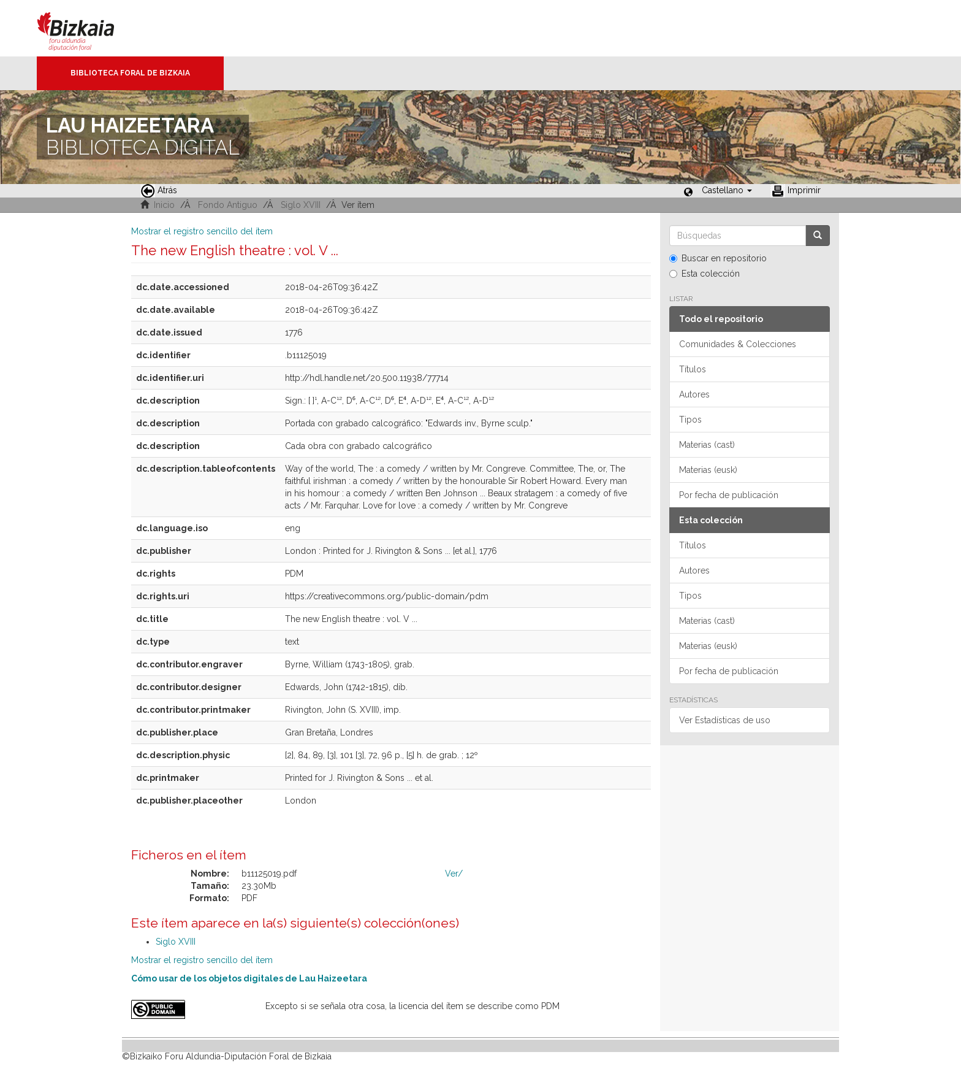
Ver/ (454, 873)
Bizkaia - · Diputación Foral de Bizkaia (88, 28)
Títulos (692, 369)
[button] (727, 190)
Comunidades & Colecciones (737, 344)
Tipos (690, 419)
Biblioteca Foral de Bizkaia (130, 73)
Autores (694, 394)
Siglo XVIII (301, 205)
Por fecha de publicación (728, 495)
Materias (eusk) (708, 470)
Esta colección (704, 273)
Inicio (164, 205)
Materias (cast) (707, 445)
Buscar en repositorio (718, 258)
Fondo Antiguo (227, 205)
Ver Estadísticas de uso (724, 720)
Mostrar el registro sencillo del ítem (202, 231)
